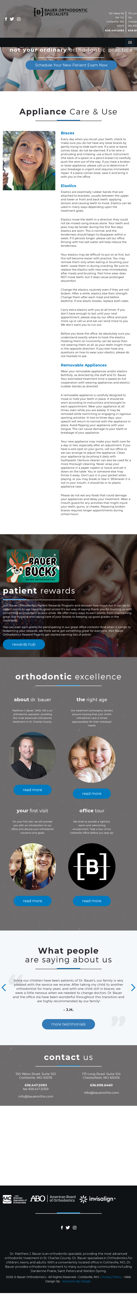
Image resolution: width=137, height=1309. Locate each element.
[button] (4, 988)
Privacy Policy (111, 1277)
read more (32, 790)
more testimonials (68, 1024)
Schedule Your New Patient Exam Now (71, 65)
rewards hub (24, 644)
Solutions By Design (76, 1281)
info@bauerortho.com (35, 1096)
